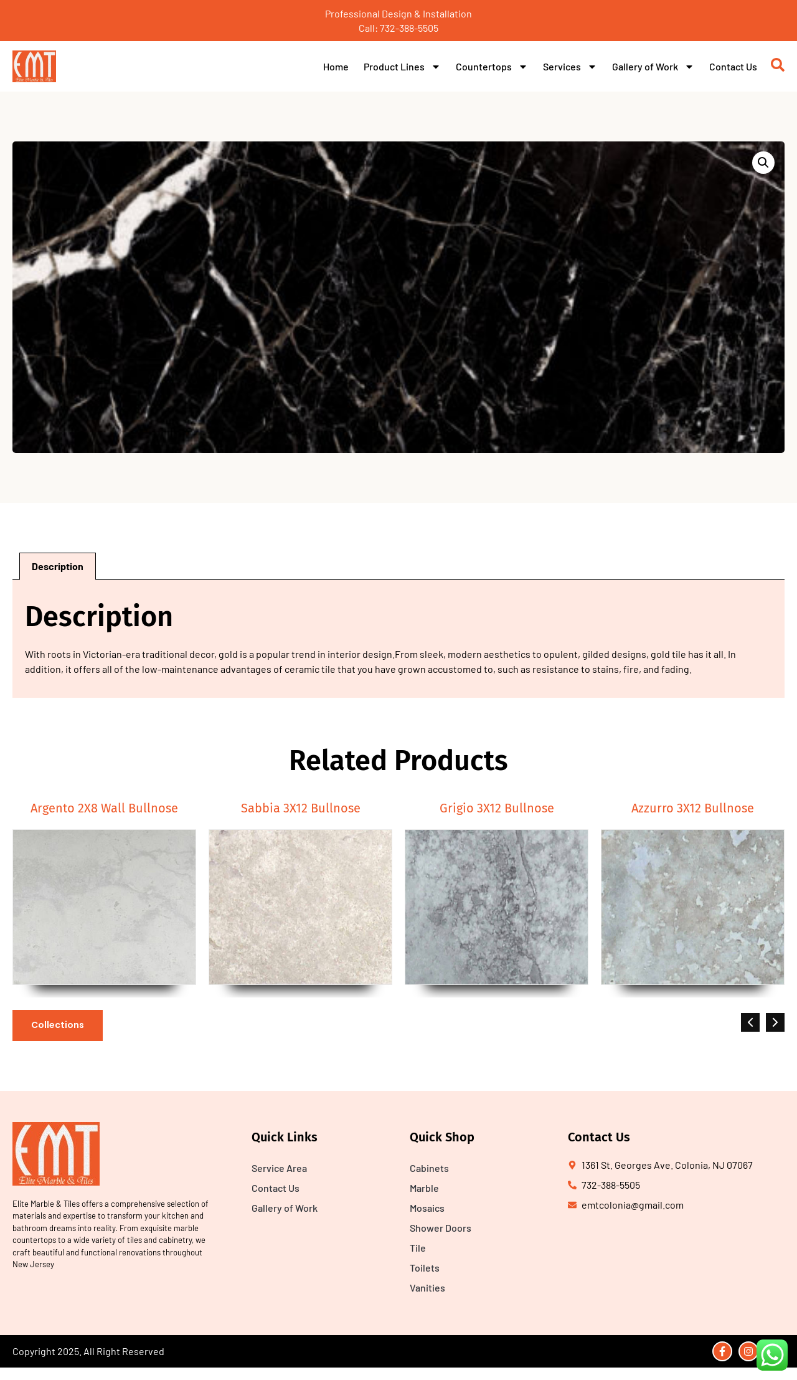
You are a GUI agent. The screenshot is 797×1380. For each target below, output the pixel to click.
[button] (763, 162)
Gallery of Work (653, 66)
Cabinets (429, 1168)
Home (336, 66)
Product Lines (402, 66)
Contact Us (733, 66)
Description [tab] (57, 566)
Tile (418, 1248)
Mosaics (427, 1208)
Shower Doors (440, 1228)
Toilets (425, 1267)
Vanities (427, 1287)
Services (570, 66)
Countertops (492, 66)
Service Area (279, 1168)
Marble (424, 1188)
